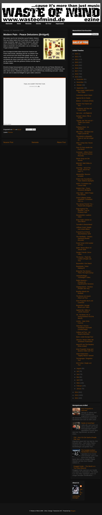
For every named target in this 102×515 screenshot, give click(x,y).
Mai (77, 377)
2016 (77, 74)
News (19, 24)
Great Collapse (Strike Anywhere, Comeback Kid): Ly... (84, 199)
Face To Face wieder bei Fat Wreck (84, 148)
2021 (77, 59)
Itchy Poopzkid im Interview (87, 409)
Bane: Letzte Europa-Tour (84, 337)
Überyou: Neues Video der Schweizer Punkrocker (85, 340)
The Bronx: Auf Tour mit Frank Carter (84, 109)
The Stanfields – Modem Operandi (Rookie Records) (84, 238)
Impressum (60, 24)
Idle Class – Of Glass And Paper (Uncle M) (84, 132)
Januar (78, 388)
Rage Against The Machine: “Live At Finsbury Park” (82, 210)
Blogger (73, 511)
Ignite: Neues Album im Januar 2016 (83, 248)
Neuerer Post (8, 142)
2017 (77, 71)
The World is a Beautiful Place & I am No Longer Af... (85, 138)
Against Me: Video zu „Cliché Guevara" (83, 311)
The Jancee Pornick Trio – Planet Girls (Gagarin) (85, 205)
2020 (77, 62)
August (78, 368)
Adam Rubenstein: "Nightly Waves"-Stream (85, 354)
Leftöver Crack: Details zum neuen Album (83, 228)
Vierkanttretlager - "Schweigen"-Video (83, 276)
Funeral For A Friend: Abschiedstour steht (83, 233)
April (78, 380)
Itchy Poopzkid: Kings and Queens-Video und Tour (84, 350)
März (78, 383)
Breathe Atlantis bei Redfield (82, 292)
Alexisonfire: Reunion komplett (83, 175)
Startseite (9, 24)
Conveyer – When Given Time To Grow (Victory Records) (84, 154)
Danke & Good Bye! (87, 423)
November (80, 82)
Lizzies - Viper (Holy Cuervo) (82, 322)
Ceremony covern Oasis (84, 95)
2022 (77, 56)
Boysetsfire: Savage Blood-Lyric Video (82, 306)
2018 (77, 68)
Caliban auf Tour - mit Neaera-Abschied (83, 333)
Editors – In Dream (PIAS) (84, 101)
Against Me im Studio (83, 98)
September (80, 88)
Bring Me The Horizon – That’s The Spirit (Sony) (84, 272)
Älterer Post (61, 142)
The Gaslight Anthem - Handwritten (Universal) (89, 451)
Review (10, 132)
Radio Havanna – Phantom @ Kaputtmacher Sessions (85, 282)
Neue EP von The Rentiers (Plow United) (85, 345)
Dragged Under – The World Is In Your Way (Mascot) (85, 467)
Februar (79, 386)
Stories (38, 24)
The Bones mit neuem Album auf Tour (83, 297)
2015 (77, 77)
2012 (77, 398)
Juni (78, 374)
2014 (77, 392)
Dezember (80, 79)
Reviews (28, 24)
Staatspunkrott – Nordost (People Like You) (84, 287)
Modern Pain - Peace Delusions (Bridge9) (83, 189)
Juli (77, 371)
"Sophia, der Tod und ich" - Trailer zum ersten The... (85, 122)
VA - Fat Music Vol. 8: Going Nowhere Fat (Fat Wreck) (85, 316)
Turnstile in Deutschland (84, 224)
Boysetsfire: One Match (84, 263)
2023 (77, 54)
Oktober (79, 85)
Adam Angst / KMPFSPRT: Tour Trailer (85, 91)
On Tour (48, 24)
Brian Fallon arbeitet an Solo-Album (84, 220)
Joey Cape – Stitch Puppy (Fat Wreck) (84, 194)
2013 (77, 395)
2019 (77, 65)
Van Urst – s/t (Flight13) (84, 113)
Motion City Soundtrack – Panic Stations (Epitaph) (85, 180)
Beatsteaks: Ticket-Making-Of (82, 267)
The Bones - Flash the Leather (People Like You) (83, 258)
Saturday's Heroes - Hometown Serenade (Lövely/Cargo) (84, 327)
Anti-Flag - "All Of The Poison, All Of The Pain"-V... (83, 169)
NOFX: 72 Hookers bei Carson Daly (83, 184)
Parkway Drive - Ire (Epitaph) (82, 128)
